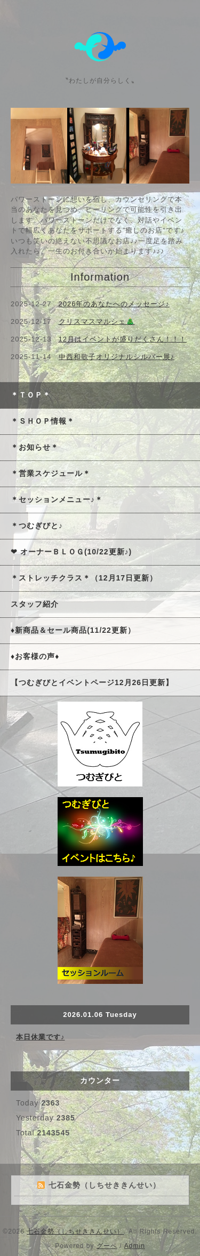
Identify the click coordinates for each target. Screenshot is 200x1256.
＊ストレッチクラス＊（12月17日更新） (84, 578)
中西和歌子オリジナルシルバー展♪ (117, 357)
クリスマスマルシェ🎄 (97, 321)
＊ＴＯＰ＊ (31, 395)
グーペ (107, 1246)
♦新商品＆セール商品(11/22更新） (73, 630)
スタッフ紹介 (35, 604)
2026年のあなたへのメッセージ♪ (114, 304)
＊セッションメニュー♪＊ (57, 499)
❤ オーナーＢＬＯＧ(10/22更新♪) (71, 551)
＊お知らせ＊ (35, 447)
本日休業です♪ (40, 1037)
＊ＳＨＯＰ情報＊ (43, 421)
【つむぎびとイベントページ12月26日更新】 (92, 682)
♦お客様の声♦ (35, 656)
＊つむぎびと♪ (37, 525)
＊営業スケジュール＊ (51, 473)
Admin (134, 1246)
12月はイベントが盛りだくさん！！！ (123, 339)
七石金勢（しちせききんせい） (75, 1231)
